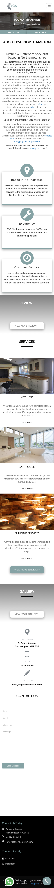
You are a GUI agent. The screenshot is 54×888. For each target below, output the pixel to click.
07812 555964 (27, 665)
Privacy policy (34, 884)
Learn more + (27, 422)
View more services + (27, 569)
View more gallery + (27, 614)
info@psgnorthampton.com (27, 141)
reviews (40, 104)
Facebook (8, 858)
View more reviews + (27, 325)
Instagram (35, 148)
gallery (33, 107)
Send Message (13, 766)
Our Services (13, 32)
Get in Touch (40, 32)
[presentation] (22, 753)
